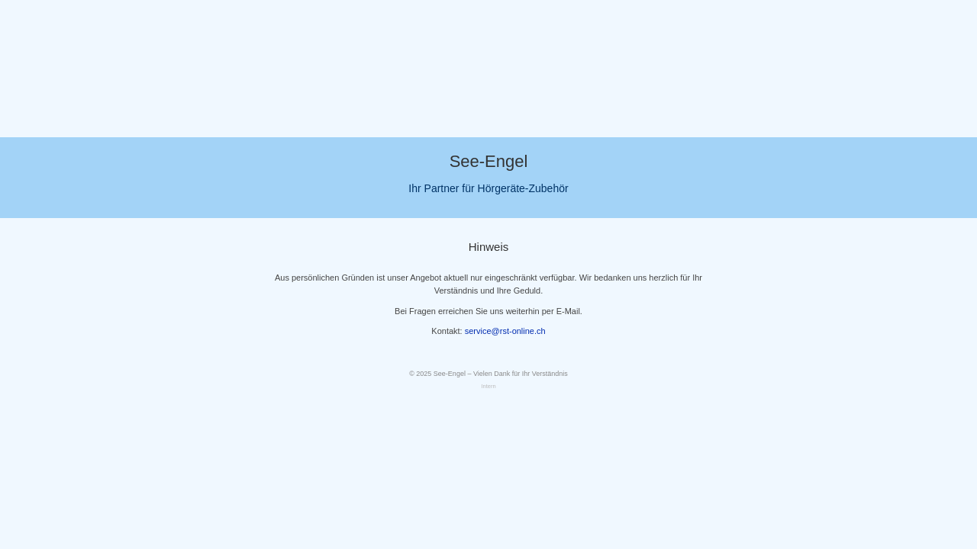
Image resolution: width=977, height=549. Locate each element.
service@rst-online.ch (505, 331)
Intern (488, 386)
